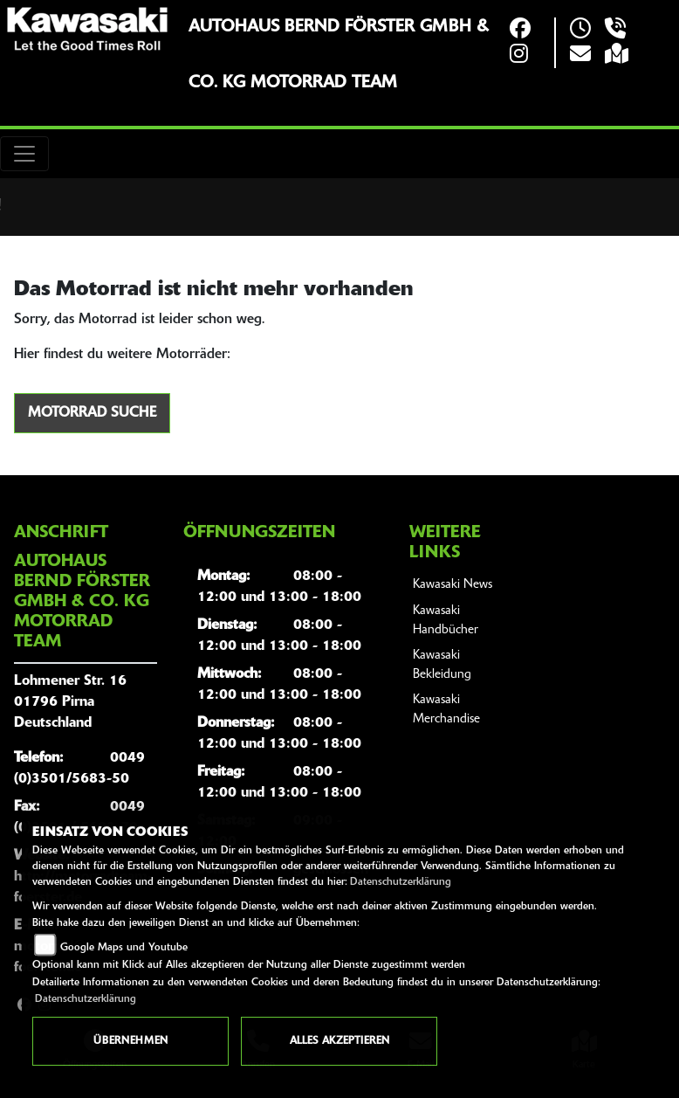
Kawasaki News (452, 584)
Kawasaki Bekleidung (442, 665)
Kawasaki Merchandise (446, 710)
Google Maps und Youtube (124, 948)
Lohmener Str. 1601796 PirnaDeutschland (70, 702)
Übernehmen (130, 1041)
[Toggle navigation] (24, 153)
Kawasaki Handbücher (445, 620)
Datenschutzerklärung (400, 882)
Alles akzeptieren (339, 1041)
